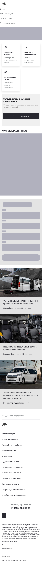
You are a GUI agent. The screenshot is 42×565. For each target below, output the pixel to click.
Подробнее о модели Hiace (14, 308)
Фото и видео (6, 18)
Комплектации (6, 14)
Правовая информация (9, 541)
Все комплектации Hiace (13, 403)
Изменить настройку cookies (10, 545)
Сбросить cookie (7, 548)
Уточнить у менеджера (21, 116)
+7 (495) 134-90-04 (20, 508)
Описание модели (8, 23)
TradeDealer (22, 560)
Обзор (2, 9)
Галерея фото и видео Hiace (15, 354)
